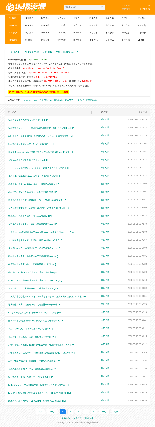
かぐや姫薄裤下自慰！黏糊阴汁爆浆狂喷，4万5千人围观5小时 (38, 208)
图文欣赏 (13, 40)
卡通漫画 (126, 40)
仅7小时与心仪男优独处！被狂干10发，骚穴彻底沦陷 (34, 312)
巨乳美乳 (142, 18)
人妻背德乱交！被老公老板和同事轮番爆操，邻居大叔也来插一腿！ (41, 344)
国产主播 (45, 18)
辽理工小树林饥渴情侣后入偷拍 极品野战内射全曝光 (34, 176)
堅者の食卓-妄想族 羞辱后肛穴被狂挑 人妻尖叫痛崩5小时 (36, 320)
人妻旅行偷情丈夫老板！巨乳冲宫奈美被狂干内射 (33, 224)
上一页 (52, 411)
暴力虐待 (29, 32)
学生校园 (45, 32)
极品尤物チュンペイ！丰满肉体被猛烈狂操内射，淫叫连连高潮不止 (41, 128)
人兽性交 (142, 25)
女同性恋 (61, 25)
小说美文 (13, 32)
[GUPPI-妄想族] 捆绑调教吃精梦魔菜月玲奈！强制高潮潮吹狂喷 (39, 393)
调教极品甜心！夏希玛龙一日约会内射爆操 (30, 216)
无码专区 (77, 18)
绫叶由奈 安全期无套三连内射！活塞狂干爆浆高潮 (33, 272)
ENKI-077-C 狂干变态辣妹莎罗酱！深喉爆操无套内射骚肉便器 (38, 385)
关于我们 (77, 418)
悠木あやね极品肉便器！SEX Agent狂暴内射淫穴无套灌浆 (37, 401)
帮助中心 (66, 418)
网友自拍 (45, 40)
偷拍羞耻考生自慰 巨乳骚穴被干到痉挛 (28, 160)
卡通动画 (77, 25)
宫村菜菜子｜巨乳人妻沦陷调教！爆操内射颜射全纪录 (35, 240)
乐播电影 (13, 18)
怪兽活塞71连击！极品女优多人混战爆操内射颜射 (33, 288)
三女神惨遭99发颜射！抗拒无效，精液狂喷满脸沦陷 (34, 361)
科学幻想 (142, 32)
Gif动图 (141, 40)
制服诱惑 (45, 25)
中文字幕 (29, 25)
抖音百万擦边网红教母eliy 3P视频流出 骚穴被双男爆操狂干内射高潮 (41, 353)
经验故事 (126, 32)
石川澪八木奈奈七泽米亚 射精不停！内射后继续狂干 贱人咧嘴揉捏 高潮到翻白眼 (47, 296)
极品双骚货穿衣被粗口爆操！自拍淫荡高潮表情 (32, 336)
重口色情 (126, 25)
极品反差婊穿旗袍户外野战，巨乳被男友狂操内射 (33, 369)
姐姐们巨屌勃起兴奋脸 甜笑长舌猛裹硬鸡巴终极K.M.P (35, 280)
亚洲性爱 (61, 40)
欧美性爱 (93, 18)
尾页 (116, 411)
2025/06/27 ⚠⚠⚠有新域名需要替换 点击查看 (38, 92)
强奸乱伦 (126, 18)
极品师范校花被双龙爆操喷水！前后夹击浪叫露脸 (33, 192)
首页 (40, 411)
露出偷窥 (93, 40)
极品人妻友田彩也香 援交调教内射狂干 (28, 120)
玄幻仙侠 (61, 32)
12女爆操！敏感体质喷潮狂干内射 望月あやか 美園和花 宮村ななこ (41, 232)
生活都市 (93, 32)
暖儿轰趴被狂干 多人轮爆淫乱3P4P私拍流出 (30, 377)
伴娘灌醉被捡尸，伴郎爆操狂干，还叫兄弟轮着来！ (34, 248)
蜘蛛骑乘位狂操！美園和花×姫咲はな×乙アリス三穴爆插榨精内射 (40, 136)
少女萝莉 (110, 25)
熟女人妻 (110, 18)
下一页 (104, 411)
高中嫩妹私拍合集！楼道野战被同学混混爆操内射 (33, 256)
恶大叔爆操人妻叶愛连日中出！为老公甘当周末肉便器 (35, 304)
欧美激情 (77, 40)
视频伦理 (93, 25)
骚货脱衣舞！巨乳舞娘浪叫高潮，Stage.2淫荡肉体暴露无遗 (37, 200)
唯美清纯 (29, 40)
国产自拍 (61, 18)
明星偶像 (77, 32)
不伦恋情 (110, 32)
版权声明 (89, 418)
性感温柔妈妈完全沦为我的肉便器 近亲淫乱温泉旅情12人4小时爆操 (41, 152)
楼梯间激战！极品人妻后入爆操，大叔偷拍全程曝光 (34, 184)
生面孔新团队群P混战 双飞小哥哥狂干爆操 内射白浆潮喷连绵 (38, 168)
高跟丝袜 (110, 40)
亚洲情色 (29, 18)
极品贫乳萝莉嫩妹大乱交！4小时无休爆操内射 (31, 144)
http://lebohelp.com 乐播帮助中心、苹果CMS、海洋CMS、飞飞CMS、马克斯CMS (59, 100)
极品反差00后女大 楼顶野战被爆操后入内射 (30, 328)
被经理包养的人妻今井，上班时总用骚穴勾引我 (32, 264)
